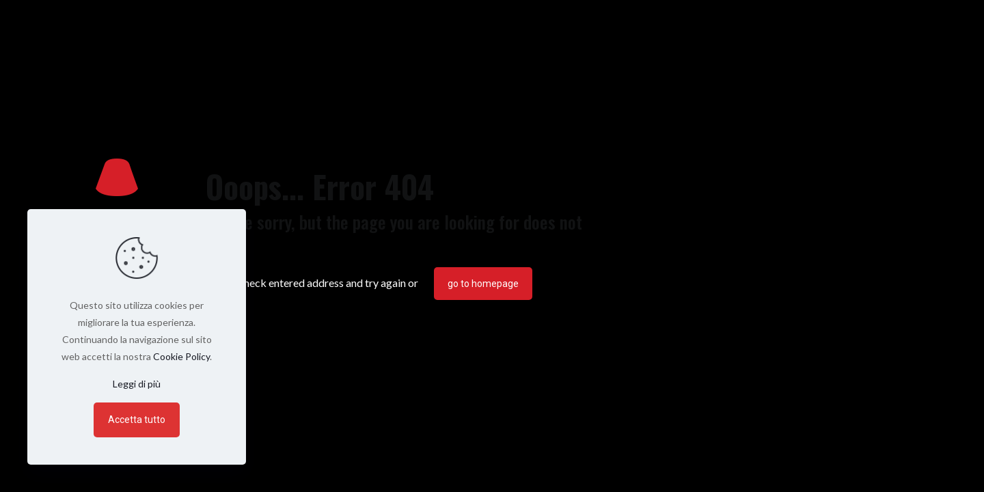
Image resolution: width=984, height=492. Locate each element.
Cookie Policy (181, 356)
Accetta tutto (136, 419)
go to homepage (483, 283)
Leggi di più (137, 384)
